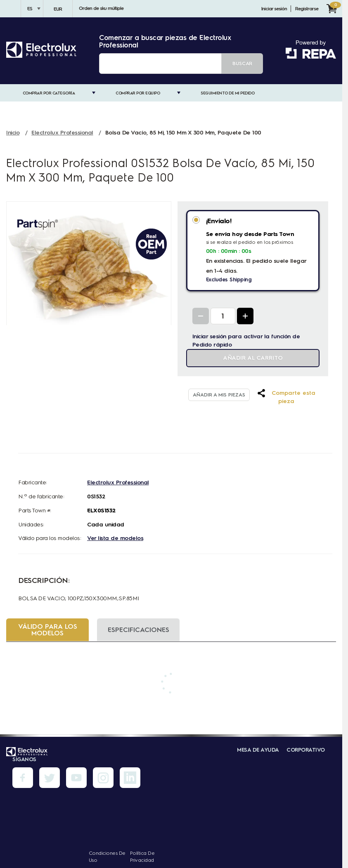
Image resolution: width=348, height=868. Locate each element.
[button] (286, 397)
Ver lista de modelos (115, 538)
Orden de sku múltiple (101, 8)
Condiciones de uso (107, 856)
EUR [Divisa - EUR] (58, 9)
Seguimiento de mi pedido (227, 93)
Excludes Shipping (229, 279)
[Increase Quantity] (245, 316)
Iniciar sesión (274, 9)
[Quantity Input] (223, 316)
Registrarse (306, 9)
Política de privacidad (142, 856)
